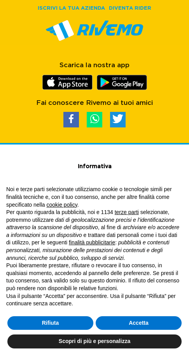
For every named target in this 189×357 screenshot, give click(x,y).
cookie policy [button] (62, 205)
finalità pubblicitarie (92, 242)
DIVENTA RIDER (130, 7)
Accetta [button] (139, 323)
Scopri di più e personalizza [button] (94, 341)
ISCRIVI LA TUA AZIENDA (71, 7)
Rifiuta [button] (50, 323)
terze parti (127, 212)
